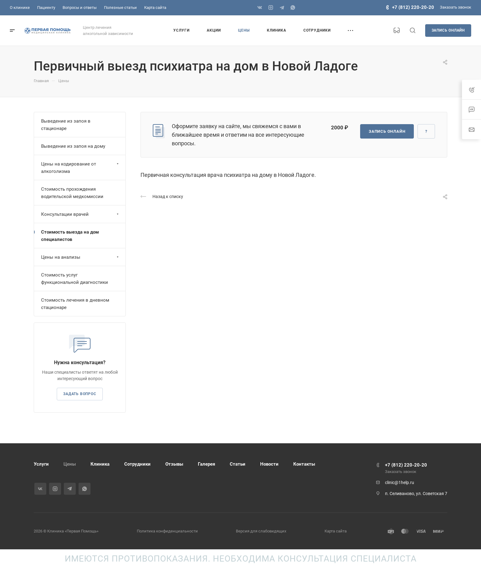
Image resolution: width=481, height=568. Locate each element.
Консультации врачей (80, 214)
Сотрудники (137, 464)
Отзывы (174, 464)
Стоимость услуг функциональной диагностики (74, 278)
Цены (69, 464)
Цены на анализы (80, 257)
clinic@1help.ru (399, 482)
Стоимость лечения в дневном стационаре (75, 303)
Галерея (206, 464)
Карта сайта (336, 531)
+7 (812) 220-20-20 (413, 7)
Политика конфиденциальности (167, 531)
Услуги (41, 464)
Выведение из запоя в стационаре (65, 124)
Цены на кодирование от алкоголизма (80, 167)
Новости (269, 464)
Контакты (304, 464)
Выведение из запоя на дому (73, 146)
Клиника (100, 464)
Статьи (237, 464)
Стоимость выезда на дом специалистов (70, 235)
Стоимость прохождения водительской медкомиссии (72, 192)
